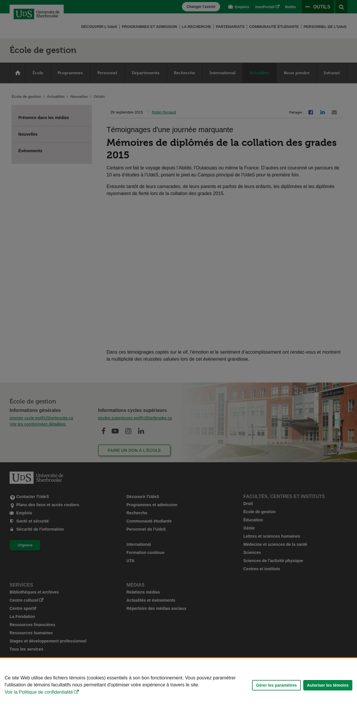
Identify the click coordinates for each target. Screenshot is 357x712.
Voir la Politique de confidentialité (39, 692)
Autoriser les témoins (328, 685)
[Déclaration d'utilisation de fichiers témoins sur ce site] (178, 685)
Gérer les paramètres (276, 685)
